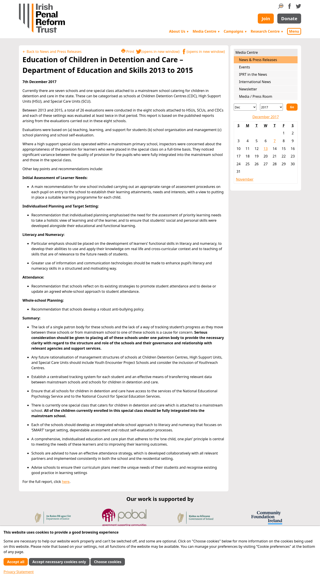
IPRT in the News (253, 74)
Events (244, 67)
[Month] (245, 107)
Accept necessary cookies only (59, 561)
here (65, 481)
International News (255, 81)
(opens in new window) (158, 51)
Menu (294, 31)
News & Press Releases (258, 59)
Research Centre (267, 31)
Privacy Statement (19, 571)
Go (292, 107)
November (245, 179)
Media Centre (206, 31)
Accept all (15, 561)
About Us (179, 31)
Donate (289, 19)
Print (127, 51)
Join (266, 19)
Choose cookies (107, 561)
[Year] (271, 107)
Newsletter (248, 89)
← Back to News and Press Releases (52, 51)
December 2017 (265, 116)
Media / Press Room (255, 96)
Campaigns (235, 31)
